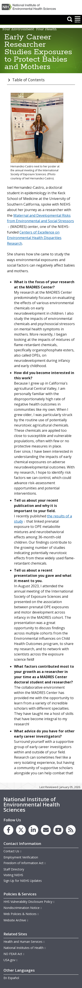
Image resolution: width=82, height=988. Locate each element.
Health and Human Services (24, 941)
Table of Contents (28, 79)
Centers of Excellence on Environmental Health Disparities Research (34, 238)
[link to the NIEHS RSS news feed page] (71, 830)
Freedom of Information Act (24, 863)
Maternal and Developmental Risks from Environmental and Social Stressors (40, 221)
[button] (69, 19)
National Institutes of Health (24, 948)
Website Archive (15, 920)
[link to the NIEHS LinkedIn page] (33, 830)
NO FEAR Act (13, 954)
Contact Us (12, 851)
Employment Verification (20, 857)
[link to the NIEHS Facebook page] (8, 830)
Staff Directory (13, 869)
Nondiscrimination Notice (22, 908)
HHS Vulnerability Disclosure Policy (29, 902)
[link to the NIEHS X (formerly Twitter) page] (21, 830)
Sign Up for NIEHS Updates (22, 881)
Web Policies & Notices (21, 914)
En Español (11, 978)
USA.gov (10, 960)
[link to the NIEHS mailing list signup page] (46, 830)
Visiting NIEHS (13, 875)
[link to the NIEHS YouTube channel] (58, 830)
